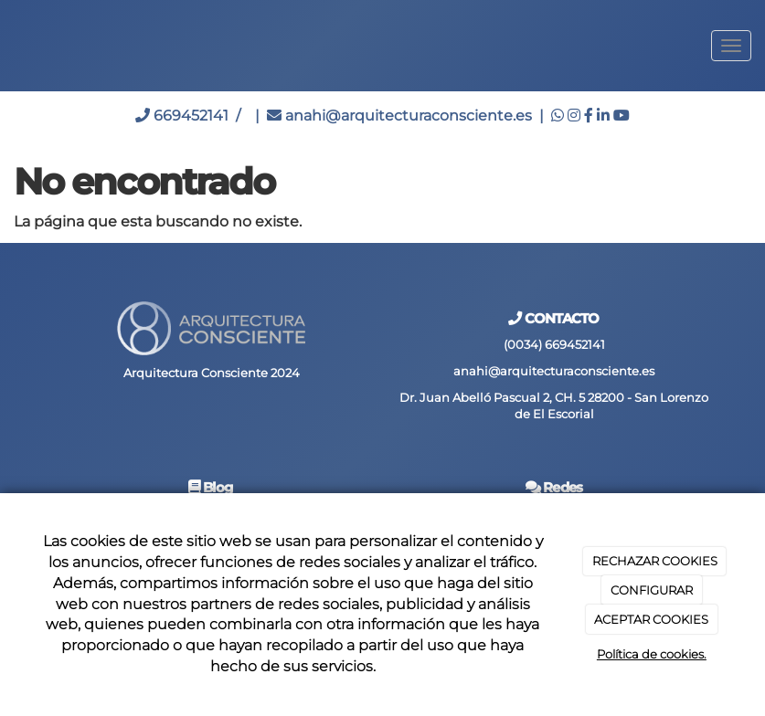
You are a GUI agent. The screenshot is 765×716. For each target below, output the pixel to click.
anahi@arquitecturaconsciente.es (399, 115)
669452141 (181, 115)
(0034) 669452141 (554, 345)
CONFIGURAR (652, 590)
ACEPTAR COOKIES (651, 619)
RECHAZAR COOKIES (654, 560)
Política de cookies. (652, 654)
